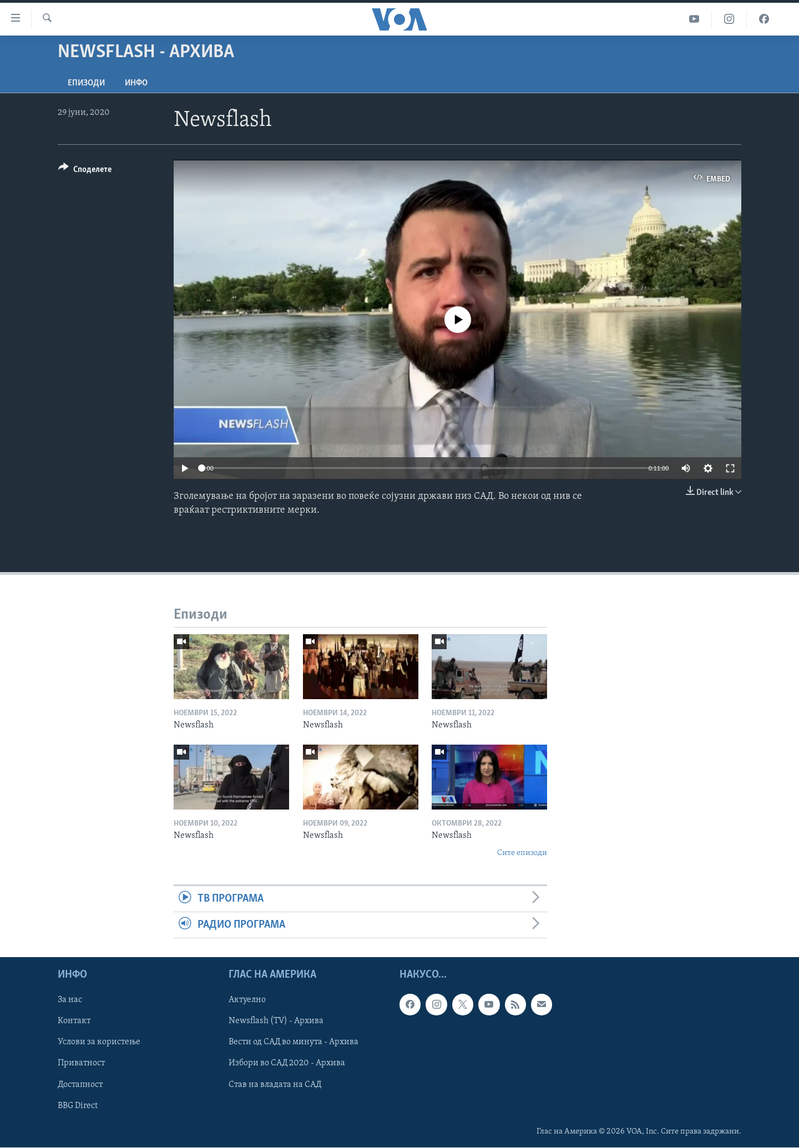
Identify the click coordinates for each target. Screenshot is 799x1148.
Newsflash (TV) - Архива (276, 1021)
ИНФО (136, 83)
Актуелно (247, 1000)
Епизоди (86, 83)
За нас (70, 1000)
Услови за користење (99, 1042)
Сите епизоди (522, 853)
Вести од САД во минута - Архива (293, 1042)
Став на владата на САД (275, 1084)
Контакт (74, 1021)
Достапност (80, 1084)
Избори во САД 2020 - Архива (287, 1063)
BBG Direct (78, 1105)
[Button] (85, 171)
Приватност (81, 1063)
